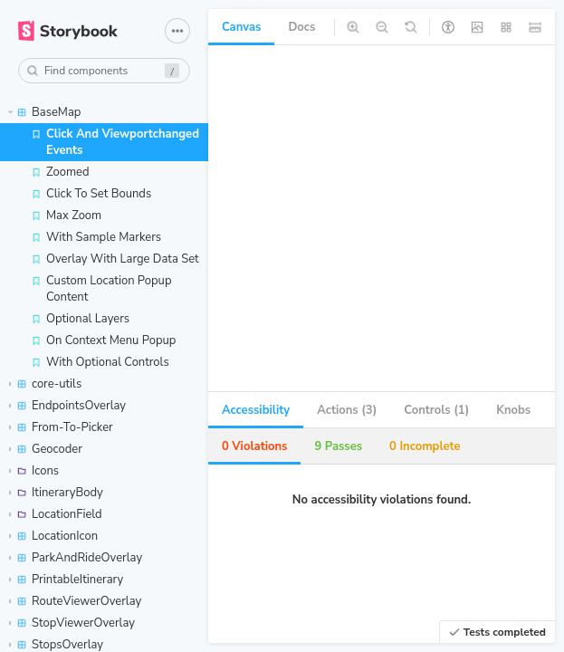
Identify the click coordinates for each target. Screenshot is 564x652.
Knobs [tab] (513, 410)
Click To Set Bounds (91, 194)
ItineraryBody (56, 492)
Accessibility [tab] (256, 410)
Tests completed (497, 632)
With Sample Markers (96, 237)
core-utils (45, 384)
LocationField (55, 514)
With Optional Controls (100, 362)
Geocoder (45, 449)
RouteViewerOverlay (75, 601)
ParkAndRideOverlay (75, 558)
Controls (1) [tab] (436, 410)
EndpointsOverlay (67, 406)
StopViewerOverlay (72, 623)
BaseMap (44, 112)
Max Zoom (66, 215)
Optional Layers (80, 319)
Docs (301, 27)
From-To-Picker (61, 427)
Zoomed (60, 172)
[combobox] (104, 70)
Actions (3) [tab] (347, 410)
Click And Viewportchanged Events (115, 142)
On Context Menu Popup (103, 340)
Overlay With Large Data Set (115, 259)
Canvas (241, 27)
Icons (34, 471)
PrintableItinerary (66, 579)
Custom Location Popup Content (101, 289)
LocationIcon (53, 536)
